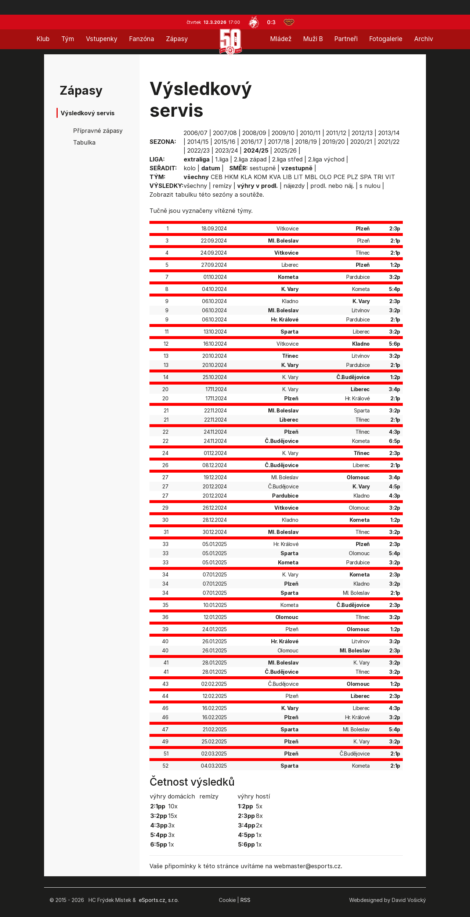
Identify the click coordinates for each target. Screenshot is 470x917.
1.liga (221, 159)
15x (172, 815)
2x (259, 825)
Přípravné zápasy (98, 130)
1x (171, 844)
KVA (275, 177)
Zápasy (177, 39)
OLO (325, 177)
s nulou (369, 185)
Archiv (423, 39)
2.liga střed (287, 159)
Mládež (281, 39)
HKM (231, 177)
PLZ (352, 177)
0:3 (271, 22)
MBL (311, 177)
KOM (260, 177)
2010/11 (310, 133)
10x (173, 806)
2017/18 (279, 141)
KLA (246, 177)
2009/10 (283, 133)
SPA (366, 177)
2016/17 (252, 141)
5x (259, 806)
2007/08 (225, 133)
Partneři (346, 39)
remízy (222, 185)
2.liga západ (250, 159)
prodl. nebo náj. (332, 185)
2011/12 (336, 133)
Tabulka (84, 142)
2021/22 (389, 141)
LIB (287, 177)
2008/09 (254, 133)
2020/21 (361, 141)
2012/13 (362, 133)
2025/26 (285, 150)
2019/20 (333, 141)
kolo (190, 168)
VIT (390, 177)
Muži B (313, 39)
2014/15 (198, 141)
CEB (217, 177)
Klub (43, 39)
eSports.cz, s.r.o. (159, 900)
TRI (378, 177)
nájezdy (294, 185)
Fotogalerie (385, 39)
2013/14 (389, 133)
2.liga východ (326, 159)
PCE (339, 177)
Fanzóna (141, 39)
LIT (298, 177)
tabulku (186, 194)
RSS (245, 900)
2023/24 (226, 150)
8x (259, 815)
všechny (195, 185)
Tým (67, 39)
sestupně (263, 168)
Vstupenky (102, 39)
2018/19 (306, 141)
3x (171, 825)
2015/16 (224, 141)
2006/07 (195, 133)
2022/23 (198, 150)
